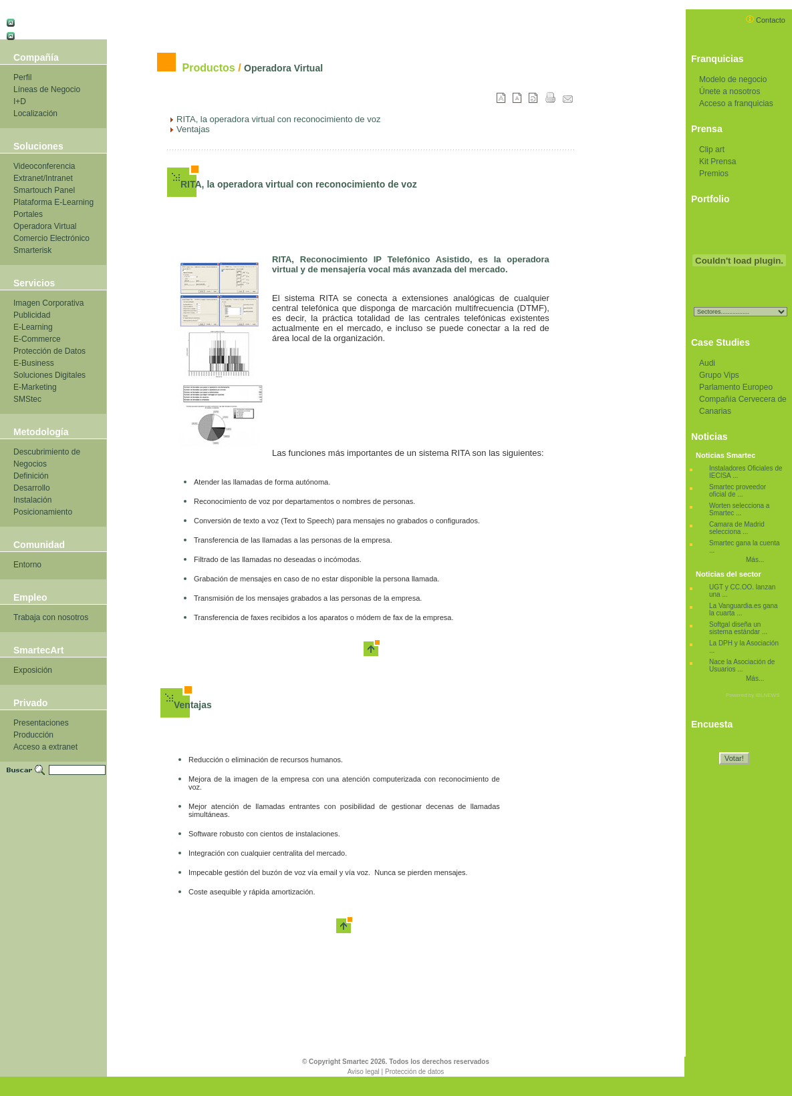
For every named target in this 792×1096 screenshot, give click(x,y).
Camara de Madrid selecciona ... (737, 528)
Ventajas (193, 705)
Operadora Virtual (45, 226)
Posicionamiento (42, 512)
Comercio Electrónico (51, 238)
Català (27, 33)
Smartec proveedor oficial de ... (737, 490)
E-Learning (33, 327)
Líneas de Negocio (46, 89)
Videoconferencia (44, 166)
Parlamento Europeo (736, 387)
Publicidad (31, 315)
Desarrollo (31, 488)
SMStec (27, 399)
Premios (714, 173)
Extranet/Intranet (43, 178)
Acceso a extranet (45, 747)
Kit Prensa (717, 161)
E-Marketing (35, 387)
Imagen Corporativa (48, 303)
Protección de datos (414, 1071)
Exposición (32, 670)
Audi (707, 363)
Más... (755, 559)
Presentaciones (41, 723)
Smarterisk (32, 250)
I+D (19, 101)
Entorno (27, 564)
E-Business (33, 363)
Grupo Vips (719, 375)
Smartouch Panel (44, 190)
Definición (31, 476)
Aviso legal (364, 1071)
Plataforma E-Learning (53, 202)
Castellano (34, 20)
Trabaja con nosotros (50, 617)
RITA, (192, 184)
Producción (33, 735)
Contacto (765, 20)
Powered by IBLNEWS (752, 695)
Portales (28, 214)
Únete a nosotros (729, 91)
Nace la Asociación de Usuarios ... (742, 665)
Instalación (32, 500)
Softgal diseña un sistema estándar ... (738, 628)
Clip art (711, 149)
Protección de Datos (49, 351)
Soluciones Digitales (49, 375)
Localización (35, 113)
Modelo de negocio (733, 79)
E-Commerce (37, 339)
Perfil (22, 77)
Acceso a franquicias (736, 103)
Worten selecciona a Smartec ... (739, 509)
